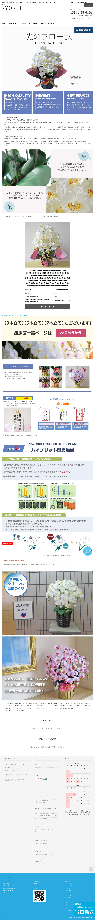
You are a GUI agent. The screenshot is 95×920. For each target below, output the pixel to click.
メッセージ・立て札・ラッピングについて (73, 892)
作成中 (66, 908)
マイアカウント (72, 2)
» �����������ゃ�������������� (38, 311)
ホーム (4, 881)
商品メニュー (14, 23)
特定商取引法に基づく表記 (9, 888)
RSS (34, 888)
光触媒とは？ (67, 881)
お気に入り (26, 23)
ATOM (37, 888)
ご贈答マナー (67, 897)
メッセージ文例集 (68, 895)
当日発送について (68, 890)
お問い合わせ (52, 23)
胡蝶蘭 (65, 902)
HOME (4, 23)
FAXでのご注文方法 (68, 899)
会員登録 (80, 2)
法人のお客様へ (67, 888)
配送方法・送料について (8, 885)
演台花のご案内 (67, 910)
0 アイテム (88, 5)
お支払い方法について (8, 883)
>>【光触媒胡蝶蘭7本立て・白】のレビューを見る (15, 315)
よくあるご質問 (67, 883)
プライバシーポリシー (8, 890)
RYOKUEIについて (39, 23)
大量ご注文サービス (68, 885)
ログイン (87, 2)
